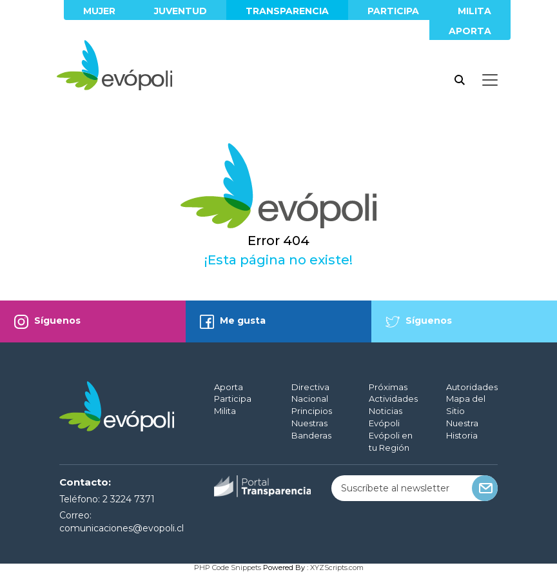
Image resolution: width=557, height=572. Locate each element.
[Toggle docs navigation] (490, 80)
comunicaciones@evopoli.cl (121, 528)
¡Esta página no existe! (278, 260)
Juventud (180, 11)
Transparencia (287, 11)
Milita (474, 11)
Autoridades (472, 387)
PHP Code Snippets (227, 567)
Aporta (470, 31)
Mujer (99, 11)
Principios (311, 411)
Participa (393, 11)
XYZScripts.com (337, 567)
